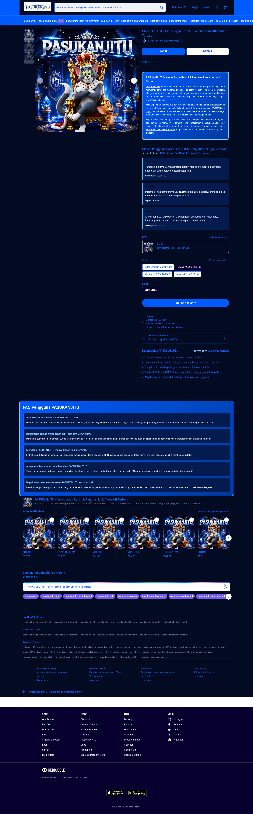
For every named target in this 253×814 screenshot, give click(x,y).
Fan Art (46, 724)
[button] (29, 34)
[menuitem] (30, 21)
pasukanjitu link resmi (202, 20)
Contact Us (130, 749)
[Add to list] (51, 519)
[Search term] (161, 7)
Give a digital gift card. (173, 327)
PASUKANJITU (153, 86)
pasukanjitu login (51, 21)
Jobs (83, 744)
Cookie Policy (81, 778)
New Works (48, 729)
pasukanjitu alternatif (227, 20)
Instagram (176, 719)
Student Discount (51, 739)
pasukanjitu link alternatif (134, 20)
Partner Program (89, 729)
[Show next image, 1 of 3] (134, 81)
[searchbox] (126, 587)
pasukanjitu (30, 20)
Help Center (130, 729)
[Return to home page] (37, 7)
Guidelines (129, 734)
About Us (86, 719)
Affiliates (85, 734)
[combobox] (110, 7)
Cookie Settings (132, 755)
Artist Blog (86, 749)
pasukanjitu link (158, 20)
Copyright (129, 744)
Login (45, 744)
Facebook (176, 725)
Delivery (128, 719)
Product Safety (132, 739)
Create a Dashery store (93, 754)
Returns (128, 724)
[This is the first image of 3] (40, 81)
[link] (31, 596)
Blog (44, 734)
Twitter (174, 730)
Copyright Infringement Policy (66, 691)
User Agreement (49, 778)
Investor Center (89, 724)
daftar (45, 749)
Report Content (36, 691)
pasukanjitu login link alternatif (82, 20)
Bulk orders (48, 754)
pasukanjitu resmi (178, 20)
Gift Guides (48, 719)
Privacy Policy (66, 778)
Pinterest (175, 740)
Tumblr (174, 735)
